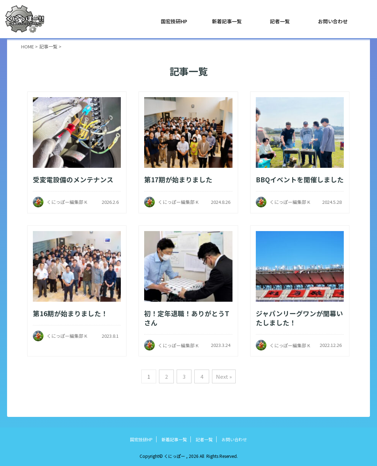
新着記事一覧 (227, 21)
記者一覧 (280, 21)
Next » (224, 376)
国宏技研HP (174, 21)
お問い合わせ (333, 21)
